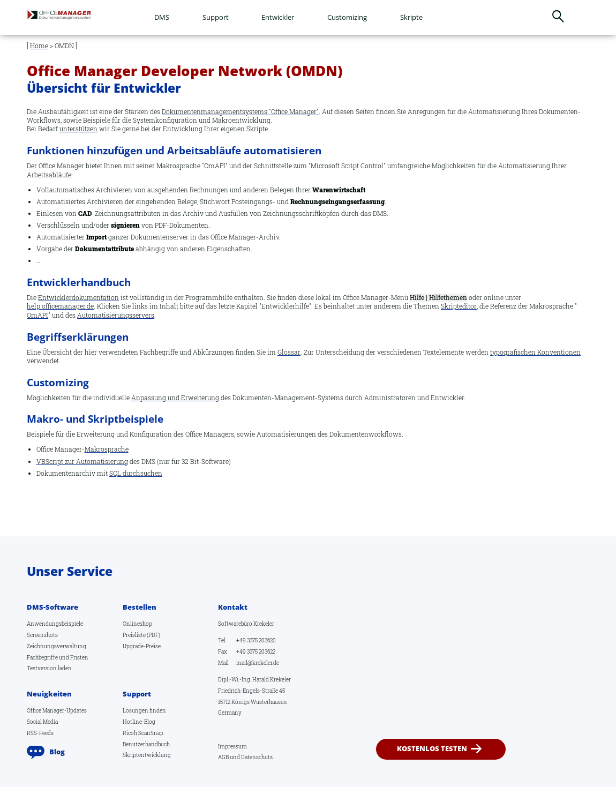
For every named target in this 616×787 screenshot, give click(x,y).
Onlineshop (137, 623)
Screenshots (42, 635)
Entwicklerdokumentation (78, 298)
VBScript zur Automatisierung (82, 462)
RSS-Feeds (40, 733)
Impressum (232, 746)
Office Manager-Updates (57, 710)
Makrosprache (107, 449)
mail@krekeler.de (257, 662)
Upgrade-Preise (142, 646)
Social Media (42, 721)
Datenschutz (257, 757)
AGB (223, 757)
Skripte (411, 17)
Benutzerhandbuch (146, 744)
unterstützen (78, 129)
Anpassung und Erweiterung (175, 398)
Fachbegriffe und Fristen (57, 657)
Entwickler (277, 17)
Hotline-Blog (139, 721)
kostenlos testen (432, 748)
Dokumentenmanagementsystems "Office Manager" (240, 112)
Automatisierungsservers (115, 315)
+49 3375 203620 (256, 640)
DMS (161, 17)
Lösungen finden (144, 710)
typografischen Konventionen (535, 352)
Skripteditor (459, 306)
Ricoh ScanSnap (143, 733)
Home (39, 46)
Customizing (347, 17)
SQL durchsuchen (135, 473)
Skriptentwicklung (147, 755)
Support (215, 17)
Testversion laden (49, 668)
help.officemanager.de (60, 306)
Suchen (557, 16)
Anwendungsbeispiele (55, 623)
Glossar (289, 352)
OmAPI (37, 315)
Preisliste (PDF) (141, 635)
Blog (57, 751)
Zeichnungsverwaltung (56, 646)
